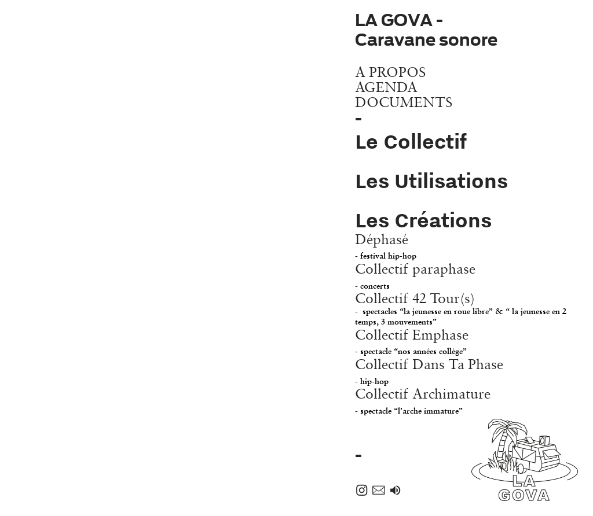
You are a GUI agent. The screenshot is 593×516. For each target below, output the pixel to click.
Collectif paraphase (415, 275)
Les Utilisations (431, 180)
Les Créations (423, 220)
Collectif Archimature (422, 400)
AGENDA (386, 86)
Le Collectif (411, 141)
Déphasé (385, 245)
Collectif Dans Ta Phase (429, 370)
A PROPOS (390, 71)
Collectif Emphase (411, 341)
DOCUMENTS (403, 101)
